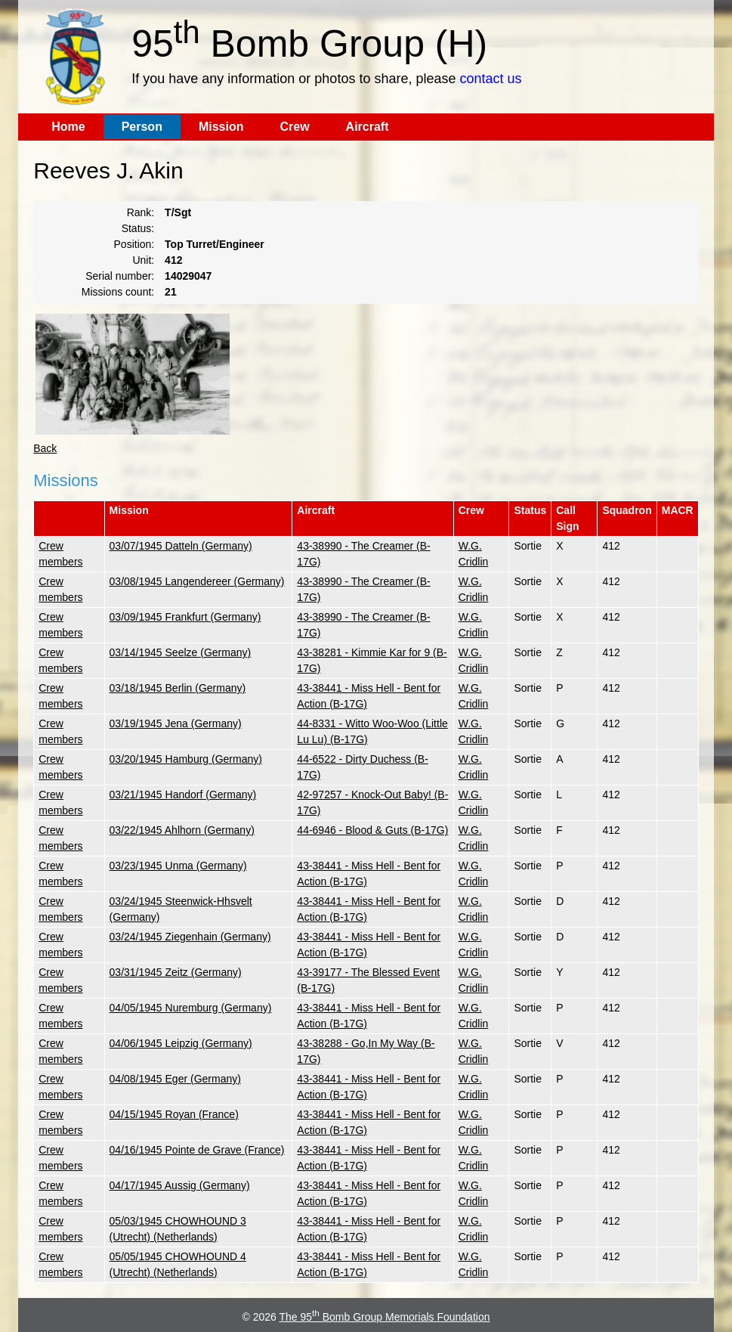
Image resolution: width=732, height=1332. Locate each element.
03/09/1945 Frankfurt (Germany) (185, 617)
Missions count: (118, 292)
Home (68, 126)
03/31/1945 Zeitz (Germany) (176, 972)
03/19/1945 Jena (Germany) (176, 723)
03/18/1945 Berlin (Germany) (178, 688)
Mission (221, 126)
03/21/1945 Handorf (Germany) (183, 794)
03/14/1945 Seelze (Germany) (181, 652)
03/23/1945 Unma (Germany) (178, 866)
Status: (138, 228)
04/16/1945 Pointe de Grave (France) (197, 1150)
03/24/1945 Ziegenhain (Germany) (190, 937)
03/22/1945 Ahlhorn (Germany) (182, 830)
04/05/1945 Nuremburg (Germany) (191, 1008)
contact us (490, 78)
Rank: (141, 212)
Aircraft (367, 126)
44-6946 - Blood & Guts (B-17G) (372, 830)
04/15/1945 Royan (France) (174, 1114)
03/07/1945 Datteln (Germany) (181, 546)
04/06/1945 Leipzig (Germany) (181, 1043)
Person (142, 126)
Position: (134, 244)
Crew (294, 126)
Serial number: (119, 276)
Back (45, 448)
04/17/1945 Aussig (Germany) (180, 1185)
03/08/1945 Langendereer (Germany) (197, 581)
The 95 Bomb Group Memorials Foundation (384, 1317)
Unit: (143, 260)
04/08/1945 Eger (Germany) (175, 1079)
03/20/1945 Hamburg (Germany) (186, 759)
